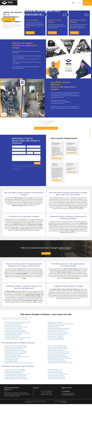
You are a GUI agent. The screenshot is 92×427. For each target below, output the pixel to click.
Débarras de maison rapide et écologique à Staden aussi (16, 349)
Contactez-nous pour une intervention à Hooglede (15, 400)
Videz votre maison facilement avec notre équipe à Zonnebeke (61, 346)
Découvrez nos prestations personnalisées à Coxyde (58, 374)
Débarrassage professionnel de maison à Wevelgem (15, 398)
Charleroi (26, 415)
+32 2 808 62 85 (66, 414)
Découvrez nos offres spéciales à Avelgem (56, 401)
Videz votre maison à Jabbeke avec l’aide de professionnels (60, 385)
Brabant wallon (17, 415)
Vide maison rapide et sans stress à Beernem (14, 346)
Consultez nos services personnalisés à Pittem (57, 384)
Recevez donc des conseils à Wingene (56, 362)
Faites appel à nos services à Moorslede (56, 348)
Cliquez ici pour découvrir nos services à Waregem (58, 376)
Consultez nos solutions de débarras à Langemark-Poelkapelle (17, 360)
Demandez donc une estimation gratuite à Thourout (15, 370)
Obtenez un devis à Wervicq (54, 349)
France (6, 418)
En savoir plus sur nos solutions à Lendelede (14, 362)
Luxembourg (9, 417)
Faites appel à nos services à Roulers (12, 359)
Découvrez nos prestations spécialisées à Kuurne (58, 396)
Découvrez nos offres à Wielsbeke (55, 359)
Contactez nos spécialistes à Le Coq (55, 392)
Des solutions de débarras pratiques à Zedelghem (58, 379)
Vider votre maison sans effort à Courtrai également (15, 354)
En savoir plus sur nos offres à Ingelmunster (57, 357)
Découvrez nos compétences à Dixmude (13, 377)
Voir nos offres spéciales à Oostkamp (55, 395)
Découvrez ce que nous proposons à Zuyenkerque (15, 393)
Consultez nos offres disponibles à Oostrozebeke (58, 370)
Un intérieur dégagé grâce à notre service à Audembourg (16, 401)
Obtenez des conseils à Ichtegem (55, 345)
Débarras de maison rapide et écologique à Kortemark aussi (17, 396)
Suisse (18, 418)
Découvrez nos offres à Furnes (11, 382)
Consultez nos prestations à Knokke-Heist (56, 377)
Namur (22, 415)
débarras (74, 255)
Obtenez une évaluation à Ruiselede (55, 373)
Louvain (12, 415)
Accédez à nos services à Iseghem (12, 381)
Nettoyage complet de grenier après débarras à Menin (59, 351)
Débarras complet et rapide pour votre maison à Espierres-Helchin (18, 385)
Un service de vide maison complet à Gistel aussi (15, 352)
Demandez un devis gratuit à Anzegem (56, 382)
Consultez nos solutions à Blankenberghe (56, 400)
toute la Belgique (16, 417)
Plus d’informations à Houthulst (11, 384)
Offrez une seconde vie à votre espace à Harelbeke (58, 355)
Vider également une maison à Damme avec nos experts (59, 381)
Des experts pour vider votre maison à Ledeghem (15, 392)
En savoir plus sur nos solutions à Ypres (56, 360)
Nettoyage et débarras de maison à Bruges (56, 354)
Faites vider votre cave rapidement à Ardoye (57, 368)
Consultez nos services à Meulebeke (12, 348)
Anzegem (67, 220)
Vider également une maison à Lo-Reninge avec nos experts (17, 355)
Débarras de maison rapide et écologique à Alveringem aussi (17, 379)
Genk (9, 415)
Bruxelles (6, 415)
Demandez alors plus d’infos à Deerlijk (13, 357)
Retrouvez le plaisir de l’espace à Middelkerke (57, 371)
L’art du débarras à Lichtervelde (54, 393)
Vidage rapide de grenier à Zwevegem (56, 398)
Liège (5, 417)
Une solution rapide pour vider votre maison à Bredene (16, 374)
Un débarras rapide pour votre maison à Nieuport (15, 373)
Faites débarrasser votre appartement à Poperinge (15, 376)
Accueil (73, 2)
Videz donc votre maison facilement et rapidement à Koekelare (18, 345)
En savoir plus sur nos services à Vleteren (13, 351)
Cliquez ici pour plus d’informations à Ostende (57, 352)
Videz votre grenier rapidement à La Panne (13, 371)
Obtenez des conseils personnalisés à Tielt (13, 395)
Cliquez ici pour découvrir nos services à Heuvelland (16, 368)
